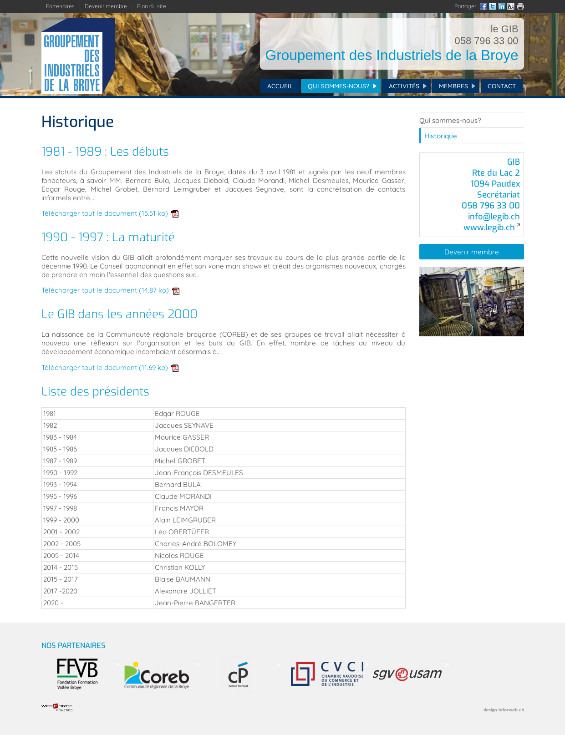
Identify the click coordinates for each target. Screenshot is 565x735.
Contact (502, 86)
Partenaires (60, 6)
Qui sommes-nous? (338, 86)
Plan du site (151, 6)
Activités (404, 86)
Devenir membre (106, 6)
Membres (453, 86)
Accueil (280, 86)
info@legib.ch (494, 216)
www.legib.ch (489, 227)
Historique (440, 136)
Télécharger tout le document (110, 213)
